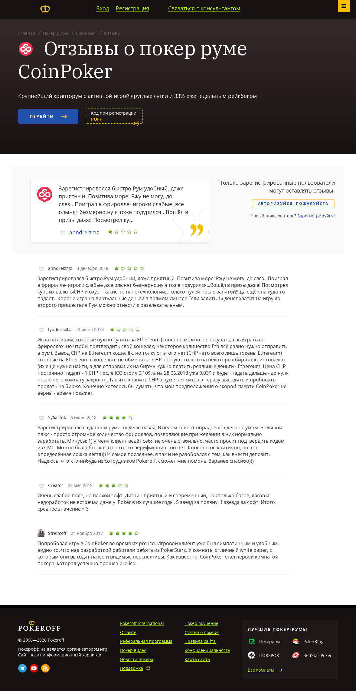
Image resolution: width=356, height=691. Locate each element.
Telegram (22, 668)
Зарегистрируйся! (316, 216)
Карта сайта (197, 659)
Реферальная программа (146, 641)
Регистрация (132, 8)
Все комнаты (261, 670)
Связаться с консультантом (204, 8)
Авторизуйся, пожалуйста (293, 203)
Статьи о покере (202, 632)
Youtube (34, 668)
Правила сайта (200, 641)
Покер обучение (201, 623)
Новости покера (136, 659)
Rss (45, 668)
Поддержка (131, 668)
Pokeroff (45, 8)
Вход (102, 8)
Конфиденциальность (207, 650)
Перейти (48, 116)
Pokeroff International (142, 623)
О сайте (128, 632)
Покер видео (133, 650)
